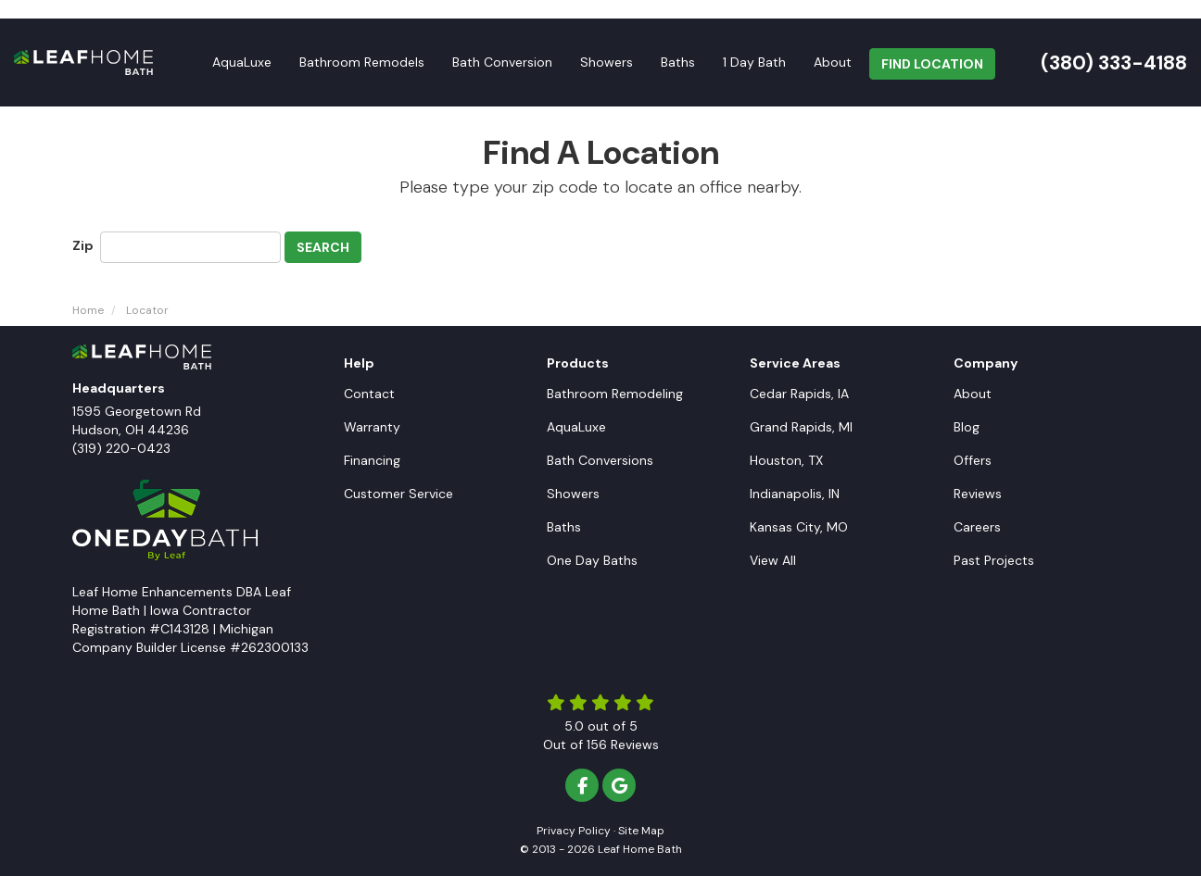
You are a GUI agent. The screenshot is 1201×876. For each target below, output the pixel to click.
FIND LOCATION (932, 64)
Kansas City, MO (799, 527)
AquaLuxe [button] (242, 62)
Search (323, 247)
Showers (573, 493)
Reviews (978, 493)
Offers (973, 460)
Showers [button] (606, 62)
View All (773, 560)
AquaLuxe (576, 427)
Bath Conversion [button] (502, 62)
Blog (967, 427)
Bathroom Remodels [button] (361, 62)
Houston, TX (786, 460)
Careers (977, 527)
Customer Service (398, 493)
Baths (564, 527)
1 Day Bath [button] (754, 62)
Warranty (372, 427)
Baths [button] (678, 62)
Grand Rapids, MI (801, 427)
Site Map (641, 830)
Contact (369, 393)
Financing (372, 460)
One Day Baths (592, 560)
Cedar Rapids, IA (799, 393)
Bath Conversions (600, 460)
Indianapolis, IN (795, 493)
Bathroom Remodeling (615, 393)
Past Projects (994, 560)
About (973, 393)
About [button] (833, 62)
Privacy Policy (574, 830)
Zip (84, 245)
